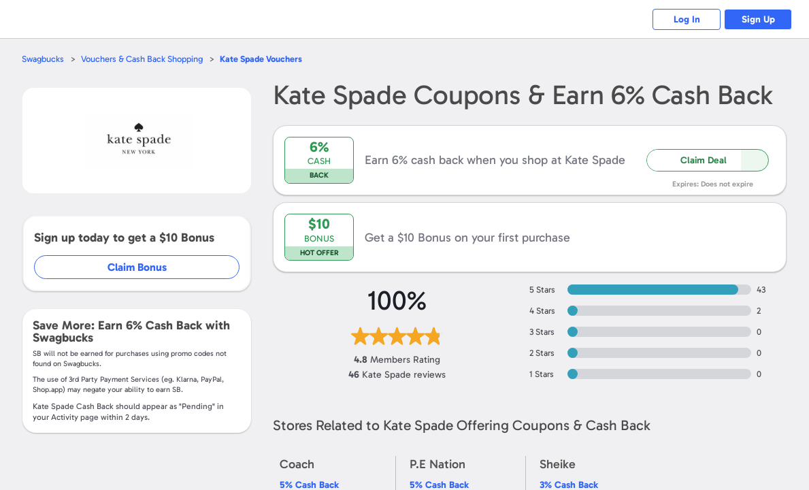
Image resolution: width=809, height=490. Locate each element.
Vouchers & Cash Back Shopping (142, 59)
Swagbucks (43, 59)
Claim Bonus (137, 267)
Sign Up (758, 19)
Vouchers (261, 59)
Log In (687, 19)
